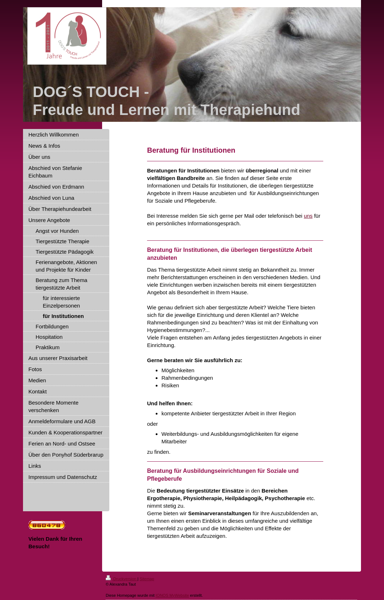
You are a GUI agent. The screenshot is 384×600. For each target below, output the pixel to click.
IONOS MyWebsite (172, 595)
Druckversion (121, 579)
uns (308, 216)
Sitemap (147, 579)
